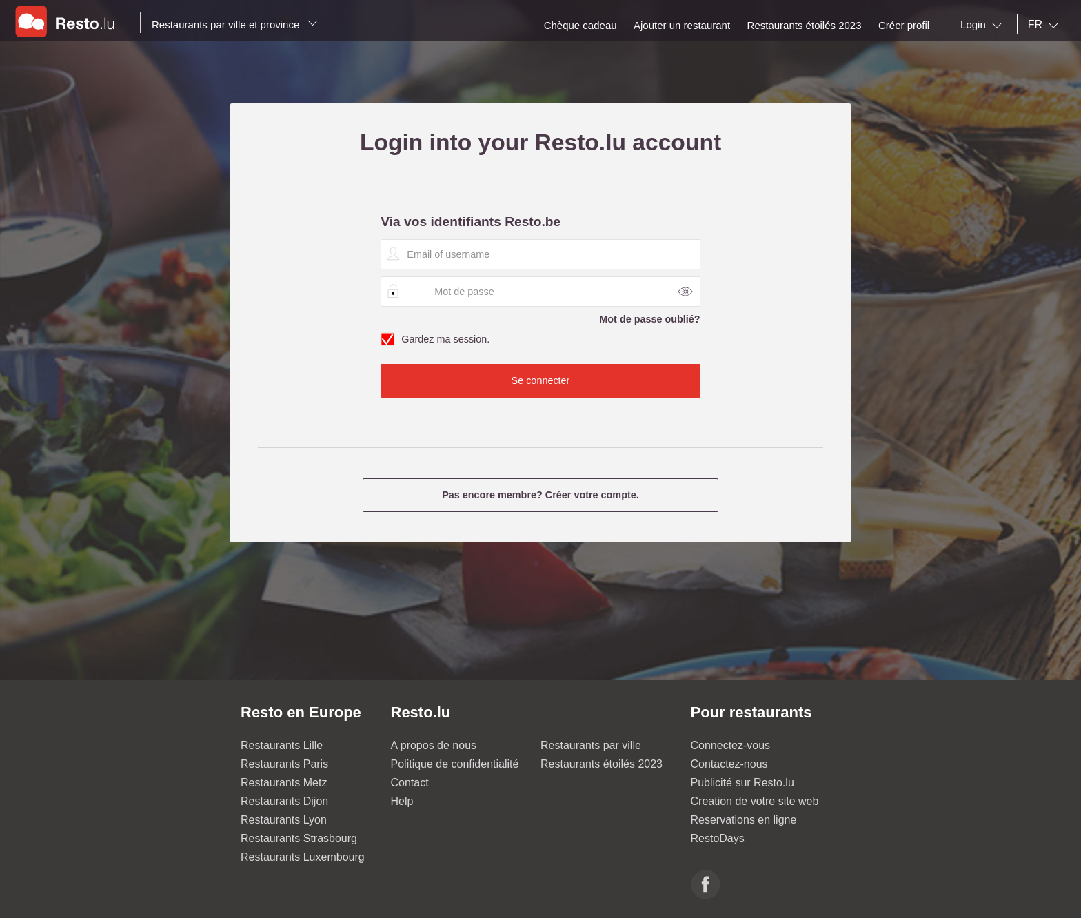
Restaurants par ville (590, 745)
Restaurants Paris (284, 764)
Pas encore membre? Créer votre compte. (540, 494)
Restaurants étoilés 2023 (601, 764)
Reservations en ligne (744, 820)
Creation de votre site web (755, 801)
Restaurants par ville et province (235, 24)
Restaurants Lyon (284, 820)
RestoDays (718, 838)
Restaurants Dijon (284, 801)
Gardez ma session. (540, 339)
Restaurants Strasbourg (299, 838)
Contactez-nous (729, 764)
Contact (410, 782)
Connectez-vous (731, 745)
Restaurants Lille (282, 745)
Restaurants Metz (284, 782)
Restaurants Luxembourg (303, 857)
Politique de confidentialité (455, 764)
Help (402, 801)
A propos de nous (434, 745)
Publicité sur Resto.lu (742, 782)
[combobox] (983, 25)
